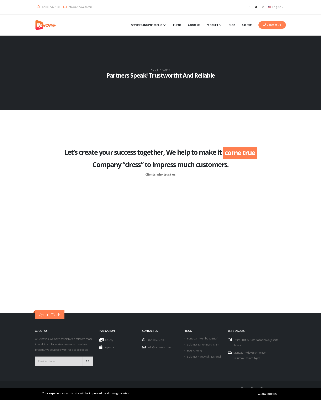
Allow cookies (267, 393)
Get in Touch (49, 314)
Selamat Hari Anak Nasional (204, 356)
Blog (232, 25)
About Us (194, 25)
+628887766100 (48, 7)
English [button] (275, 7)
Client (177, 25)
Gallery (109, 340)
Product (214, 25)
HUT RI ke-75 (194, 350)
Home (154, 69)
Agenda (109, 347)
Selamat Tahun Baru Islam (203, 344)
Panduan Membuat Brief (202, 338)
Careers (247, 25)
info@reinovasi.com (78, 7)
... (89, 350)
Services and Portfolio (149, 25)
